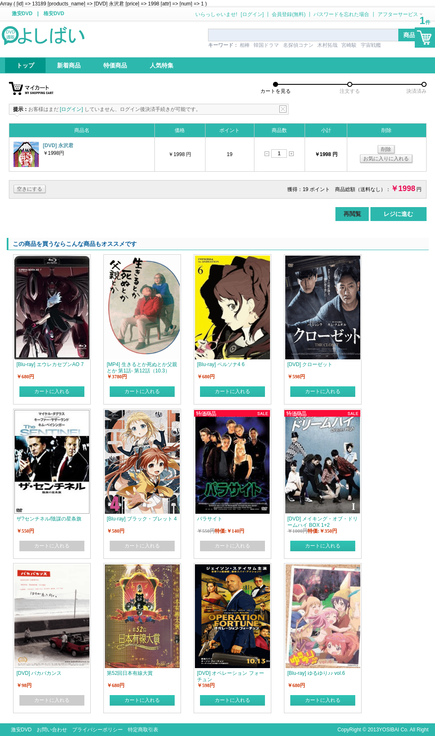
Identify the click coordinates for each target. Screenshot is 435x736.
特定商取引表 (143, 730)
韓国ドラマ (266, 45)
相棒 (245, 45)
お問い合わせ (52, 730)
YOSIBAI (389, 730)
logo (44, 35)
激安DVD (22, 13)
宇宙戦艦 (371, 45)
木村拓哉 (327, 45)
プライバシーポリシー (97, 730)
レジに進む (398, 213)
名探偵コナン (298, 45)
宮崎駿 (349, 45)
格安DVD (53, 13)
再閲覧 (352, 213)
